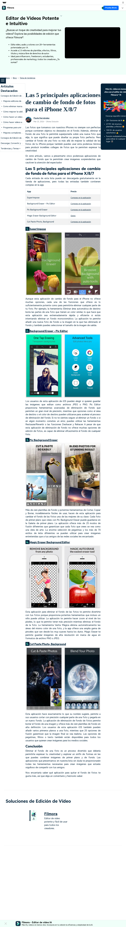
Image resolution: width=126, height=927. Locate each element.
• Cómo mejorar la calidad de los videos (19, 112)
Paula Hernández (42, 118)
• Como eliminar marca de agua (15, 106)
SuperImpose (38, 229)
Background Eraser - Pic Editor (50, 331)
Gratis (71, 216)
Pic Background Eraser (44, 440)
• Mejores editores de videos (14, 101)
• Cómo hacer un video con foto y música (20, 117)
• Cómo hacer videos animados (15, 122)
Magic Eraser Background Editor (51, 542)
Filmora (51, 813)
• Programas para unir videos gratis (17, 127)
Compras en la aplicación (80, 198)
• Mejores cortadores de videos (15, 133)
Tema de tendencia (27, 78)
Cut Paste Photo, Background (49, 644)
